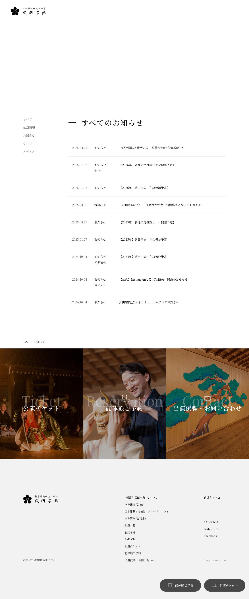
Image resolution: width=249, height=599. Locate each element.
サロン (27, 143)
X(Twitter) (211, 522)
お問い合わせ (230, 37)
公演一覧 (227, 17)
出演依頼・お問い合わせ (139, 560)
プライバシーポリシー (215, 560)
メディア (29, 151)
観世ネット (210, 497)
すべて (27, 119)
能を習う (183, 37)
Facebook (210, 536)
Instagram (211, 529)
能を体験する (186, 30)
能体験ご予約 (132, 553)
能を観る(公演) (133, 504)
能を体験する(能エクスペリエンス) (146, 511)
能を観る (183, 24)
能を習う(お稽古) (135, 518)
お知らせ (227, 24)
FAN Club (228, 30)
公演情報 (29, 127)
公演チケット (132, 546)
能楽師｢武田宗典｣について (194, 17)
